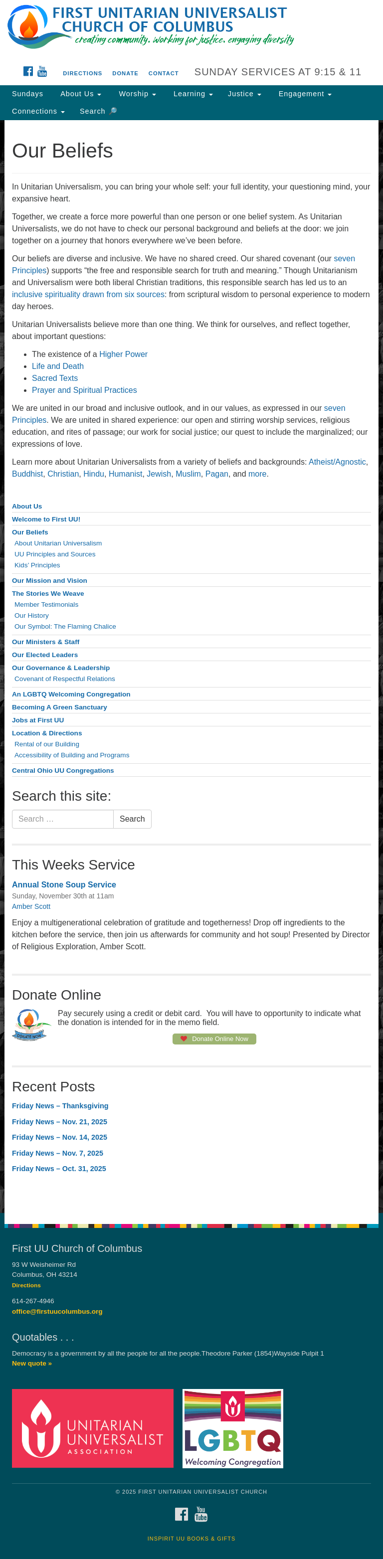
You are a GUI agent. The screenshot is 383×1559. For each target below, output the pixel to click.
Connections (38, 111)
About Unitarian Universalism (58, 543)
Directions (82, 73)
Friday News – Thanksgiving (60, 1106)
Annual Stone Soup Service (64, 884)
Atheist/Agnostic (337, 462)
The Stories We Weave (48, 593)
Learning (192, 94)
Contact (164, 73)
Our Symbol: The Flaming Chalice (65, 626)
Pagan (216, 474)
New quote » (32, 1363)
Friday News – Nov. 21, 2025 (59, 1122)
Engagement (304, 94)
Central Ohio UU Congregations (63, 770)
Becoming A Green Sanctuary (59, 707)
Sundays (27, 94)
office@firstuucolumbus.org (57, 1311)
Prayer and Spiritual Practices (84, 390)
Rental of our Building (46, 744)
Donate (125, 73)
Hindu (93, 474)
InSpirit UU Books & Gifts (191, 1539)
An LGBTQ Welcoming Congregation (71, 694)
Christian (63, 474)
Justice (244, 94)
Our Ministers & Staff (45, 642)
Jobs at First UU (38, 720)
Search (132, 819)
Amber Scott (31, 906)
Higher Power (123, 354)
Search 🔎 (99, 111)
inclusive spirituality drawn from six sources (88, 294)
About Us (79, 94)
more (257, 474)
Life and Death (58, 366)
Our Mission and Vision (49, 580)
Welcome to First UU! (46, 519)
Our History (31, 615)
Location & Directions (47, 733)
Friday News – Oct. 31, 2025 (59, 1169)
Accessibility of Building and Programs (71, 755)
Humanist (126, 474)
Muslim (188, 474)
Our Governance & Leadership (61, 668)
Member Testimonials (46, 604)
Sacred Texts (55, 378)
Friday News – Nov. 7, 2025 (57, 1153)
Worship (136, 94)
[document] (191, 666)
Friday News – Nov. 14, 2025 (59, 1137)
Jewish (159, 474)
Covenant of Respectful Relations (64, 679)
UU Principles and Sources (54, 554)
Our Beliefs (30, 532)
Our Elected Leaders (45, 655)
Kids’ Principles (37, 565)
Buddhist (27, 474)
